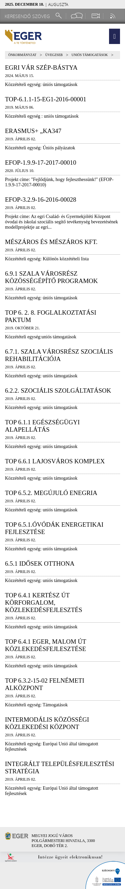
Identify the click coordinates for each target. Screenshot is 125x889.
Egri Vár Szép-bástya (41, 67)
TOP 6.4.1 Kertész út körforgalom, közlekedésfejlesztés (43, 602)
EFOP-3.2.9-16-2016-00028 (40, 199)
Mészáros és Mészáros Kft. (51, 241)
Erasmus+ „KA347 (33, 130)
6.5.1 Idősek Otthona (39, 563)
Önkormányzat (22, 55)
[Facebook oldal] (77, 15)
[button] (114, 36)
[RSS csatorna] (113, 15)
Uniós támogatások (89, 55)
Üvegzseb (53, 55)
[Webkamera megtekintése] (95, 15)
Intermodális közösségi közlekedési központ (47, 723)
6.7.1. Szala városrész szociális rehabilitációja (59, 355)
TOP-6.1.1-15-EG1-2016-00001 (45, 99)
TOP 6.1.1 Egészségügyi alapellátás (42, 426)
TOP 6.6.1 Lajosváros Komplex (55, 461)
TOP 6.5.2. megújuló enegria (51, 492)
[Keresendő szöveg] (28, 16)
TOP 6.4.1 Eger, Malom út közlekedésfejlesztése (45, 645)
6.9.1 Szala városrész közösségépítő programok (51, 277)
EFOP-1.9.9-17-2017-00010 (40, 162)
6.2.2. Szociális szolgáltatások (58, 390)
